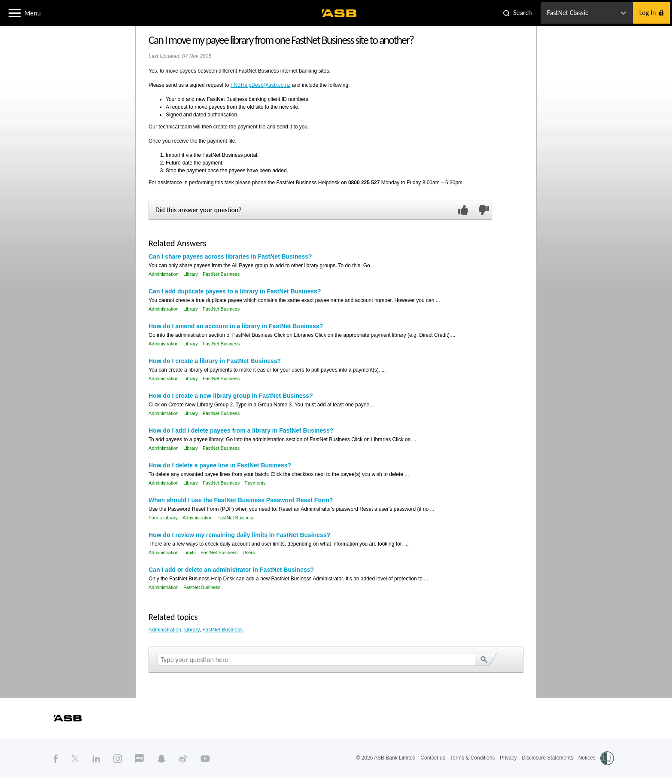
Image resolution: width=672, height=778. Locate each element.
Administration (164, 274)
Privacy (508, 758)
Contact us (432, 758)
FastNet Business (221, 274)
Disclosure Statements (547, 758)
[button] (15, 12)
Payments (255, 482)
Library (190, 274)
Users (249, 552)
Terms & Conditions (472, 758)
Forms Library (163, 517)
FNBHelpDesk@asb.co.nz (261, 85)
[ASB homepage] (339, 13)
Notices (587, 758)
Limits (189, 552)
